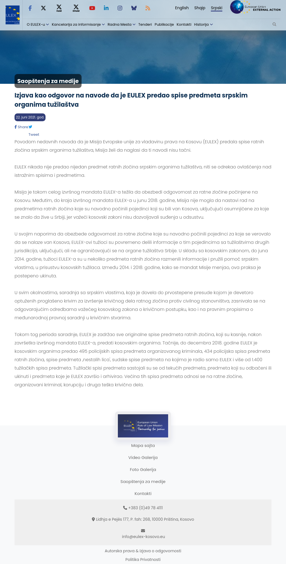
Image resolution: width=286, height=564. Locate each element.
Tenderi (145, 24)
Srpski (216, 8)
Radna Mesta (120, 24)
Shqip (200, 8)
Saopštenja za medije (142, 481)
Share (21, 127)
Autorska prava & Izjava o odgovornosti (143, 551)
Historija (201, 24)
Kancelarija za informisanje (77, 24)
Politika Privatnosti (143, 559)
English (182, 8)
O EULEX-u (36, 24)
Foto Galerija (143, 469)
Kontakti (184, 24)
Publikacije (164, 24)
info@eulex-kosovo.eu (143, 536)
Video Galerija (143, 457)
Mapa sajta (143, 445)
